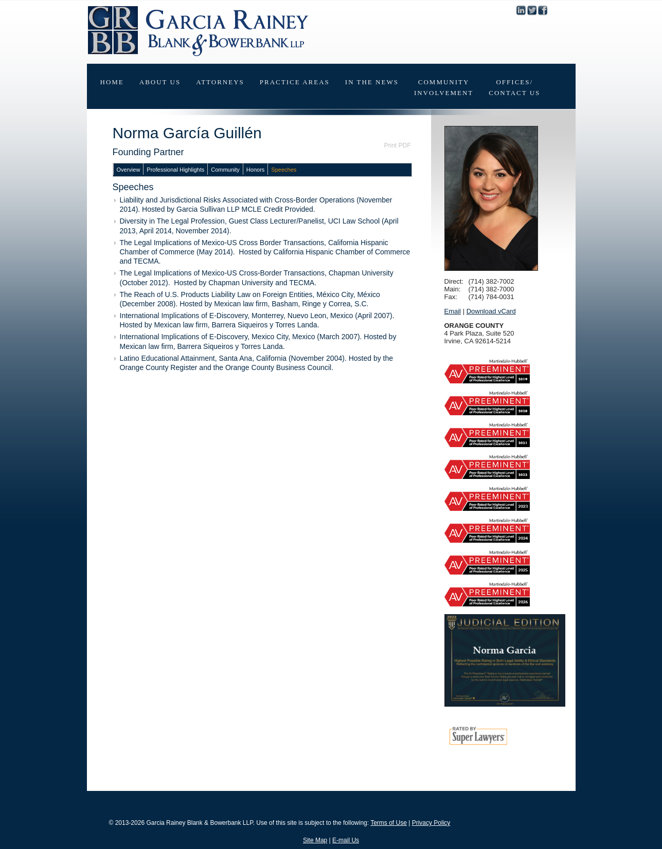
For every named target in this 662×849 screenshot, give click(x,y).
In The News (372, 82)
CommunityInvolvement (443, 87)
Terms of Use (388, 822)
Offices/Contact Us (514, 87)
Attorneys (220, 82)
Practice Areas (295, 82)
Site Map (315, 840)
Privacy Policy (431, 822)
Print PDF (397, 145)
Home (112, 82)
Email (452, 311)
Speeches (283, 170)
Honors (255, 170)
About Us (160, 82)
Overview (128, 170)
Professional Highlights (175, 170)
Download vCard (491, 311)
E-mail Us (345, 840)
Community (225, 170)
